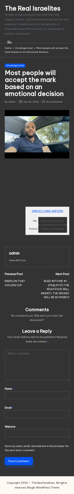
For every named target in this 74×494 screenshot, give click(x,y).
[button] (17, 260)
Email (9, 407)
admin (14, 253)
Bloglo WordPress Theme (43, 487)
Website (10, 426)
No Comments (52, 101)
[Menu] (9, 42)
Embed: (33, 228)
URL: (35, 221)
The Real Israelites (32, 8)
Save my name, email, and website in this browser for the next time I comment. (37, 448)
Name (9, 388)
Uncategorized (15, 65)
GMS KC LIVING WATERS (47, 211)
